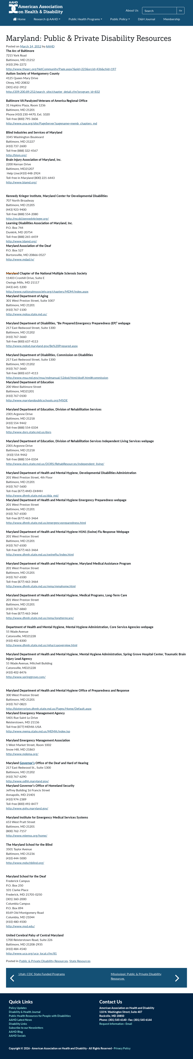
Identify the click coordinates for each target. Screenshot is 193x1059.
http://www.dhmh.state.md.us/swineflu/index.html (40, 554)
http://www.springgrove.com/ (26, 677)
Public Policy (118, 19)
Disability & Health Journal (25, 1012)
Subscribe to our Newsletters (26, 1028)
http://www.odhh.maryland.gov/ (27, 781)
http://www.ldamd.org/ (21, 241)
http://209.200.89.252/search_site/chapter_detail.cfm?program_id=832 (53, 91)
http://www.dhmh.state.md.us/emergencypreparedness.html (46, 522)
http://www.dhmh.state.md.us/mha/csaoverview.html (41, 645)
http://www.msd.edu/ (20, 926)
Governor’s (27, 763)
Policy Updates (18, 1008)
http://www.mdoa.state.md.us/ (26, 314)
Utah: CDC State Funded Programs (41, 974)
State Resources (79, 961)
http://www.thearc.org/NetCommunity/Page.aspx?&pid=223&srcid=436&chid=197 (61, 69)
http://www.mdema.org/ (22, 754)
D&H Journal (146, 19)
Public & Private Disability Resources (43, 961)
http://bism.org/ (16, 155)
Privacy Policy (122, 1048)
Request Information (111, 1024)
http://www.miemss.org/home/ (26, 835)
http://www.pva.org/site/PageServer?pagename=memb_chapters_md (51, 123)
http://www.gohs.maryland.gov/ (27, 808)
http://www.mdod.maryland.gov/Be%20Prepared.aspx (42, 346)
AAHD (50, 46)
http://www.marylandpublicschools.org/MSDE (37, 400)
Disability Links (18, 1024)
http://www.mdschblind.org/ (25, 862)
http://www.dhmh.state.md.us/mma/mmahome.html (41, 586)
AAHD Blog (16, 1031)
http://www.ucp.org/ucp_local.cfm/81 (31, 953)
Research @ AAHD (46, 19)
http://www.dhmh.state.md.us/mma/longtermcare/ (40, 618)
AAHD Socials (17, 1035)
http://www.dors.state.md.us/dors (28, 432)
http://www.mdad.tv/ (20, 259)
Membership (171, 19)
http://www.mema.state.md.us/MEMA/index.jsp (38, 731)
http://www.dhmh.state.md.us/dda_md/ (32, 495)
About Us (132, 10)
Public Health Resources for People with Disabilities (40, 1016)
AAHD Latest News (20, 1020)
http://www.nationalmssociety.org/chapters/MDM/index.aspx (47, 291)
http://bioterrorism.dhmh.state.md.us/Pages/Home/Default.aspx (48, 708)
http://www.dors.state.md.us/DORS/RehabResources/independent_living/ (55, 463)
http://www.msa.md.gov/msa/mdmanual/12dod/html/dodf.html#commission (57, 377)
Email (129, 1024)
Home (19, 19)
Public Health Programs (84, 19)
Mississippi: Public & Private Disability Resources (145, 978)
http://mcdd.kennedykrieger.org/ (27, 218)
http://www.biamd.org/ (21, 182)
